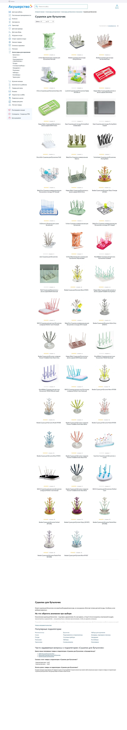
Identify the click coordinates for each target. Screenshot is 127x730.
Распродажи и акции (16, 110)
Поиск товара (37, 6)
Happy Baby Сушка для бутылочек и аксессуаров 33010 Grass (49, 124)
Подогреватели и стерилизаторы (73, 635)
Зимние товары (15, 42)
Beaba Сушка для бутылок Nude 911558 (49, 422)
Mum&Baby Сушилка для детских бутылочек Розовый (104, 257)
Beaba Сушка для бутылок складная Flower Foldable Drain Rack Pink (77, 456)
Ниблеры (16, 72)
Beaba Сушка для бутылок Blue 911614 (48, 456)
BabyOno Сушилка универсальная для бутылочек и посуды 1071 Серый (105, 224)
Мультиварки (95, 642)
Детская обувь (14, 32)
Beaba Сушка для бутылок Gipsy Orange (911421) (104, 191)
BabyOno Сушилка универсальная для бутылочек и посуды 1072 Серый (77, 323)
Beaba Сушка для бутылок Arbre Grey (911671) (104, 323)
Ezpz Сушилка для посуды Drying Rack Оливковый (77, 124)
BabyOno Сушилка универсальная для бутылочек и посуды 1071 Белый (49, 191)
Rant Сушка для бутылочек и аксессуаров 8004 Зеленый (49, 290)
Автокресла (14, 22)
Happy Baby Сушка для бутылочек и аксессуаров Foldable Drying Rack (105, 290)
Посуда (15, 63)
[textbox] (61, 6)
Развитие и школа (15, 98)
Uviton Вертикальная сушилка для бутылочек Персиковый (77, 257)
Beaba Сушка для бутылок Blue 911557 (76, 555)
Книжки (12, 91)
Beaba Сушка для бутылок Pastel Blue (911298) (104, 522)
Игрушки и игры (15, 35)
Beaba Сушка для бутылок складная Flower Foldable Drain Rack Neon (77, 423)
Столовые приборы (19, 65)
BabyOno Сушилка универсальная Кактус (77, 157)
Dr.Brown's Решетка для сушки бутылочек (49, 224)
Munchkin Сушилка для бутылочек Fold (49, 157)
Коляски (12, 18)
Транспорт (13, 25)
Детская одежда (15, 28)
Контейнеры (17, 75)
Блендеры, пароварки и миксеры (101, 635)
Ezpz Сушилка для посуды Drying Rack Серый (104, 124)
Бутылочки (16, 55)
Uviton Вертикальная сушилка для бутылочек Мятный (49, 58)
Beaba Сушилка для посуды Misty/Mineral (76, 58)
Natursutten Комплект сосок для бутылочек (49, 655)
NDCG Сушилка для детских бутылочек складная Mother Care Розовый (49, 323)
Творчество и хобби (16, 94)
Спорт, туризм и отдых (17, 38)
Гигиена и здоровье (16, 45)
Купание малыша (15, 81)
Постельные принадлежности (19, 15)
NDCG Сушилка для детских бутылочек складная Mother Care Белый (49, 489)
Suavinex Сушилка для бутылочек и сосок (105, 456)
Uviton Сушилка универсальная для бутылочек (77, 224)
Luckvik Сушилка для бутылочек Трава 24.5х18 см (77, 91)
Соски (15, 57)
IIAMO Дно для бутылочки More (46, 653)
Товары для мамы (15, 88)
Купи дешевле (14, 117)
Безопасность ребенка (17, 84)
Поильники (16, 70)
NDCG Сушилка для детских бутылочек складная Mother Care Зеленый (77, 390)
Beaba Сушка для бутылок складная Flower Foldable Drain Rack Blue (77, 489)
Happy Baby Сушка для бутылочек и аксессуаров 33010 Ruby (105, 91)
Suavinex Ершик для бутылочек (46, 656)
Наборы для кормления (98, 632)
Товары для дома (15, 101)
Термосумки (16, 77)
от (39, 21)
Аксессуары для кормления (19, 52)
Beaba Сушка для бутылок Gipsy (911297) (76, 522)
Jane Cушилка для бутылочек (48, 257)
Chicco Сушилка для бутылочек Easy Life (49, 91)
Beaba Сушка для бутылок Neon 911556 (104, 389)
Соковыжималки (68, 642)
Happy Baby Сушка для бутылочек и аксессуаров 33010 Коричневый (77, 357)
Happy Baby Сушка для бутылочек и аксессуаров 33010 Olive (77, 191)
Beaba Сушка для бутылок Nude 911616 (104, 422)
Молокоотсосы (39, 632)
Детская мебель (15, 12)
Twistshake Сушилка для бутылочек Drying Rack (105, 157)
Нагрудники (17, 68)
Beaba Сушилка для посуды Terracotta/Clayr (104, 58)
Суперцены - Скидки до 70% (19, 114)
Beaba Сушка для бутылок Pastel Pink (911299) (49, 556)
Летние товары (15, 104)
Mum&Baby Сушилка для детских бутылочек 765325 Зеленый (104, 357)
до (46, 21)
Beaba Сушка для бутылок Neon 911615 (76, 290)
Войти (117, 6)
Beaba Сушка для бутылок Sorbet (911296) (49, 522)
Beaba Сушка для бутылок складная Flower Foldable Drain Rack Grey (49, 357)
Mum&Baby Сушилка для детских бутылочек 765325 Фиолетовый (49, 390)
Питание (13, 48)
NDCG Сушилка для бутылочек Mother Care (105, 489)
